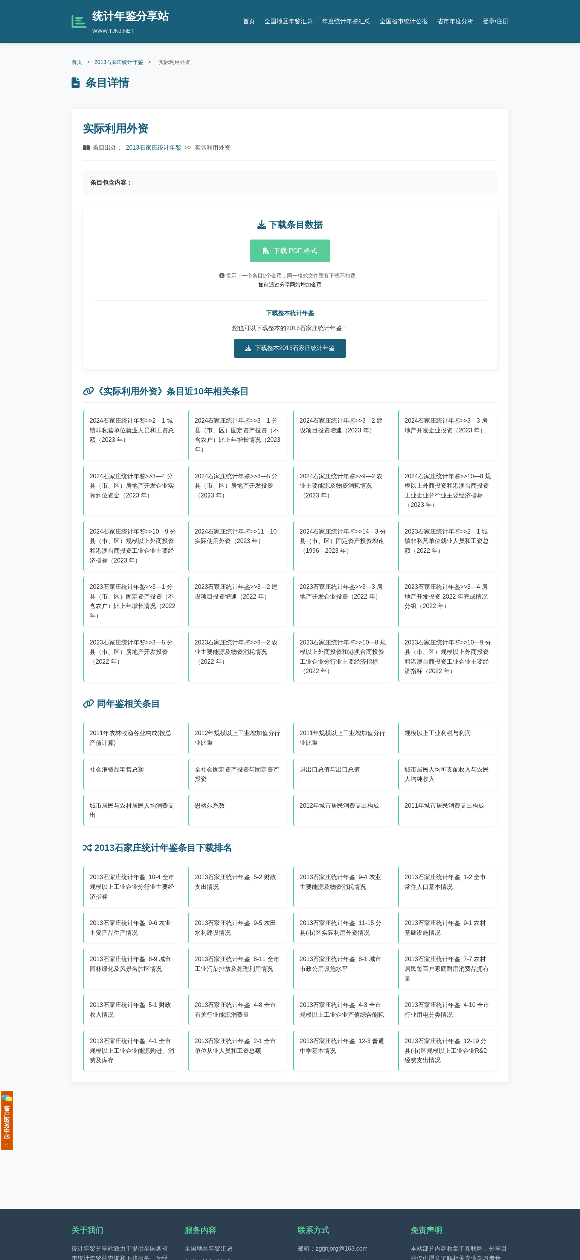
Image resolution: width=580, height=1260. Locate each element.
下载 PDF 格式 (290, 251)
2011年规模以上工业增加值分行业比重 (343, 738)
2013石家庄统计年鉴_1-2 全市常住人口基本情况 (445, 882)
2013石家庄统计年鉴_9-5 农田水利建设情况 (235, 928)
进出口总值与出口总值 (330, 769)
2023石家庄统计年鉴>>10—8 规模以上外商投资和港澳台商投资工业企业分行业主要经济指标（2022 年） (343, 657)
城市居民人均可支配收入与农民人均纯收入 (446, 774)
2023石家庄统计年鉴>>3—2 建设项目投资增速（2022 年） (236, 592)
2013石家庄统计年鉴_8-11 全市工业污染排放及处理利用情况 (237, 964)
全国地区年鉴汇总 (288, 21)
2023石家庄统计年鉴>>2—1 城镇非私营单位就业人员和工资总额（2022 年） (446, 541)
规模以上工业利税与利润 (437, 733)
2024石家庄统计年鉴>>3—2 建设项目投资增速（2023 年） (341, 425)
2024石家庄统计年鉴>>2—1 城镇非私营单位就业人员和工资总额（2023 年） (132, 430)
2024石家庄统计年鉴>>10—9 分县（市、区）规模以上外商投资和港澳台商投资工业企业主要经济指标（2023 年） (133, 546)
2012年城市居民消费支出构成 (340, 805)
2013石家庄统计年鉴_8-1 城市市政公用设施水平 (340, 964)
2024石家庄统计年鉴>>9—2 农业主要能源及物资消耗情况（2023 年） (341, 486)
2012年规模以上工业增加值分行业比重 (238, 738)
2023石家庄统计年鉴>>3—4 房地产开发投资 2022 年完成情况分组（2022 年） (446, 596)
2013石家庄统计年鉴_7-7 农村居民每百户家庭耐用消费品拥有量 (446, 968)
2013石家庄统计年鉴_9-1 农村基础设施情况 (445, 928)
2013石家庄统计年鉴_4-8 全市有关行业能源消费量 (235, 1010)
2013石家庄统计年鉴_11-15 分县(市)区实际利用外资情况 (341, 928)
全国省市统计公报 (404, 21)
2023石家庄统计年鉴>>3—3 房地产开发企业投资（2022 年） (341, 592)
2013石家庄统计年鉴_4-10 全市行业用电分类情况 (446, 1010)
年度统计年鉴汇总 (346, 21)
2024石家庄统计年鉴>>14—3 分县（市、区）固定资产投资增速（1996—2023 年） (343, 541)
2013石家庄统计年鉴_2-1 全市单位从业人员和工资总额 (235, 1046)
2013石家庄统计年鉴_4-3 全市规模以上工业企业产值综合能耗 (342, 1010)
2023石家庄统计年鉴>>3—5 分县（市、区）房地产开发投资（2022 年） (131, 652)
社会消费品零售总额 (117, 769)
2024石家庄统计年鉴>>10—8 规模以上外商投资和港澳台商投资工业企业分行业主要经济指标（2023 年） (447, 490)
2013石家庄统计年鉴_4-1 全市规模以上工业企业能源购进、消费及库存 (132, 1050)
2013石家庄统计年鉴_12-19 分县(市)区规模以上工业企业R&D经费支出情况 (445, 1050)
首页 (249, 21)
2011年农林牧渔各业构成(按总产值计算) (130, 738)
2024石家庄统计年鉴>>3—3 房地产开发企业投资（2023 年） (446, 425)
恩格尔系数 (210, 805)
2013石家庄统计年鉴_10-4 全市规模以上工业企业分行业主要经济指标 (132, 886)
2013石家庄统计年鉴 (118, 62)
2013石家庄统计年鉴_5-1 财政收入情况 (130, 1010)
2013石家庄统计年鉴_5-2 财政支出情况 (235, 882)
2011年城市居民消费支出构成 (444, 805)
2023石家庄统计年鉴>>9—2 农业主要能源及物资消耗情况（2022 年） (236, 652)
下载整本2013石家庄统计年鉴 (290, 348)
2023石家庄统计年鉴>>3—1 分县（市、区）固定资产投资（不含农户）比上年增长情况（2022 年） (133, 601)
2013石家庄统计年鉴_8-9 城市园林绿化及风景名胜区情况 (130, 964)
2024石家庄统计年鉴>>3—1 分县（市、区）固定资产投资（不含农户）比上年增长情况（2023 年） (238, 435)
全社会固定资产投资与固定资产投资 (237, 774)
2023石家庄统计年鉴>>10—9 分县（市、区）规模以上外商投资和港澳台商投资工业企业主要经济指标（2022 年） (447, 657)
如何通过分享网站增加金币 (290, 285)
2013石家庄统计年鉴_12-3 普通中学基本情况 (342, 1046)
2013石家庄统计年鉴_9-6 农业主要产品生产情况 (130, 928)
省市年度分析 (455, 21)
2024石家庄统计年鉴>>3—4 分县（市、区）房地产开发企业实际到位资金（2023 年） (132, 486)
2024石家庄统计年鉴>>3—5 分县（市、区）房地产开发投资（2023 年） (236, 486)
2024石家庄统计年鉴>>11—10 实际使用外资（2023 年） (236, 536)
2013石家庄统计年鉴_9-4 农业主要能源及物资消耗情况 (340, 882)
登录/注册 (495, 21)
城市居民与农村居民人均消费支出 (132, 810)
